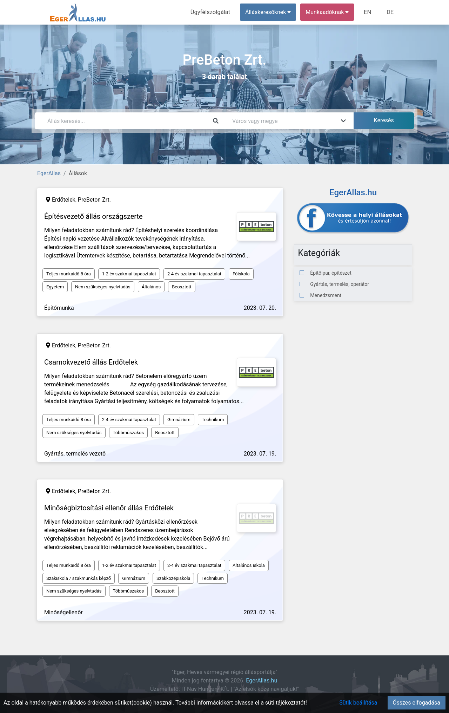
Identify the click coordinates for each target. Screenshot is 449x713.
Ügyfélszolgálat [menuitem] (213, 12)
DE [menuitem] (390, 12)
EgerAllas (49, 173)
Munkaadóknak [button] (328, 12)
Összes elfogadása (416, 702)
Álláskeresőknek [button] (270, 12)
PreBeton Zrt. (94, 199)
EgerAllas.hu (261, 680)
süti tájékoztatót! (286, 702)
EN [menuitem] (369, 12)
